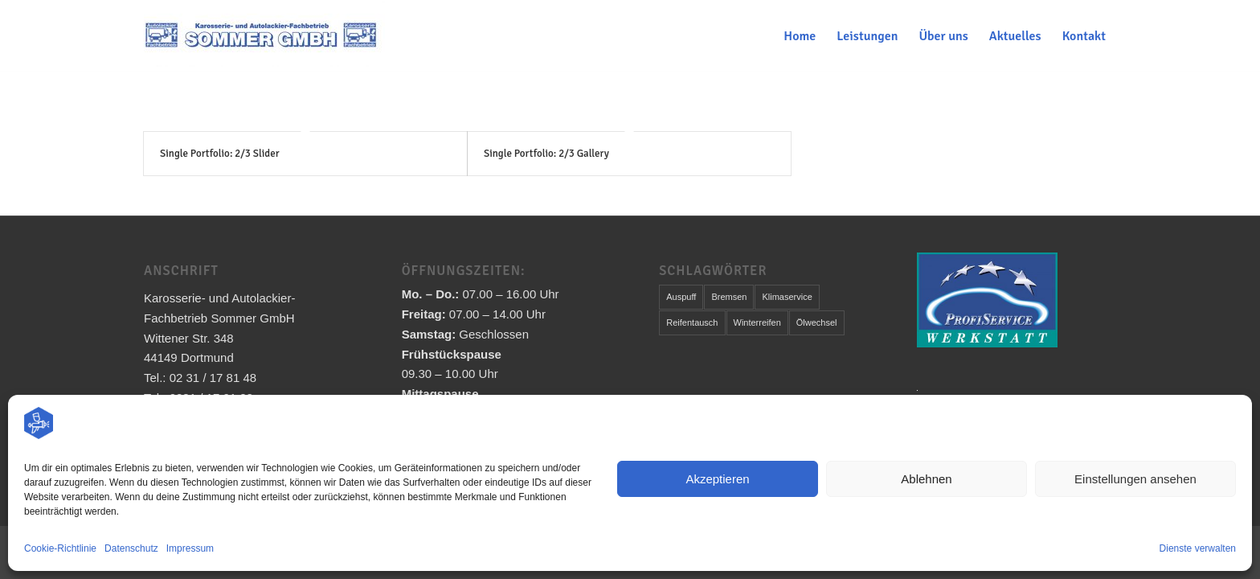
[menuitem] (799, 36)
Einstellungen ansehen (1135, 479)
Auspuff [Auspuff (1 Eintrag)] (681, 297)
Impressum (190, 548)
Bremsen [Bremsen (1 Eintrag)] (729, 297)
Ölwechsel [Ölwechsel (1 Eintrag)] (816, 322)
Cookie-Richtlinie (60, 548)
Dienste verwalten (1198, 548)
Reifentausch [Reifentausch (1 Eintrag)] (692, 322)
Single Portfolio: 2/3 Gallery (546, 153)
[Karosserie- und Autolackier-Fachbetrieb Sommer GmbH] (264, 36)
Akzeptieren (717, 479)
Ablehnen (926, 479)
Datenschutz (131, 548)
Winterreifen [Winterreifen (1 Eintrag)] (757, 322)
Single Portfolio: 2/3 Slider (220, 153)
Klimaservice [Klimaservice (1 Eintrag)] (787, 297)
